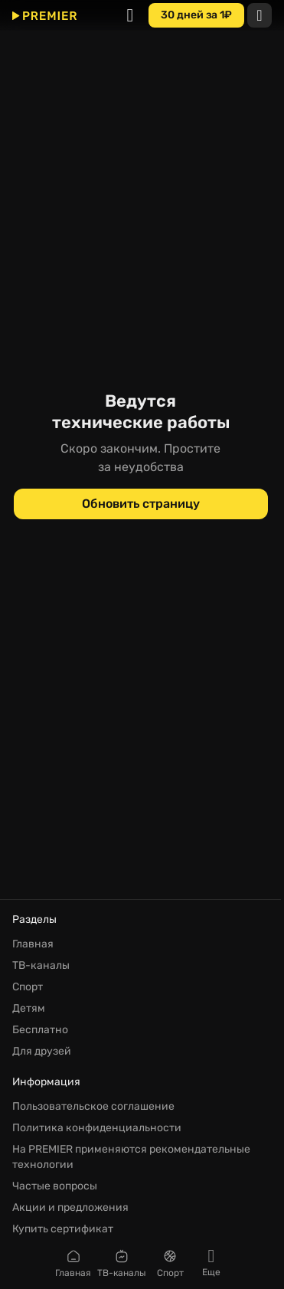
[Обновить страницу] (141, 504)
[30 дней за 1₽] (196, 15)
